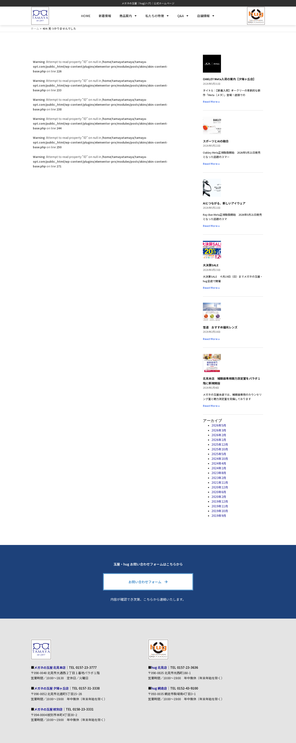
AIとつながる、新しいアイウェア (224, 203)
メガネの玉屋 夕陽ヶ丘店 (52, 688)
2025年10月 (220, 449)
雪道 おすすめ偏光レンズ (220, 327)
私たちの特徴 (157, 15)
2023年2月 (219, 477)
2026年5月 (219, 425)
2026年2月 (219, 435)
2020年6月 (219, 492)
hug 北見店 (159, 667)
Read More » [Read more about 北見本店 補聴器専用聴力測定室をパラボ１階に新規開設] (211, 405)
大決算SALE (211, 265)
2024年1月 (219, 468)
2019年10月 (220, 511)
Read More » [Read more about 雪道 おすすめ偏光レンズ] (211, 339)
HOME (85, 16)
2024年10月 (220, 459)
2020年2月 (219, 497)
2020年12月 (220, 487)
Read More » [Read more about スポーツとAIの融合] (211, 163)
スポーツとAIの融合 (216, 141)
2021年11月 (220, 482)
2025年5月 (219, 454)
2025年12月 (220, 444)
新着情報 (105, 16)
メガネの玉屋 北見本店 (51, 667)
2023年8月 (219, 473)
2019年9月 (219, 515)
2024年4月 (219, 463)
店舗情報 (206, 15)
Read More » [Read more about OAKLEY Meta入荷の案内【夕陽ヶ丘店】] (211, 101)
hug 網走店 (159, 688)
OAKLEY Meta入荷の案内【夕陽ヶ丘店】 (229, 79)
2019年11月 (220, 506)
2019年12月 (220, 501)
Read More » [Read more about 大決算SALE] (211, 287)
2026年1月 (219, 440)
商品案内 (128, 15)
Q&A (183, 15)
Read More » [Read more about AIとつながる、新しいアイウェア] (211, 225)
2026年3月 (219, 430)
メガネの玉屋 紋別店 (49, 709)
